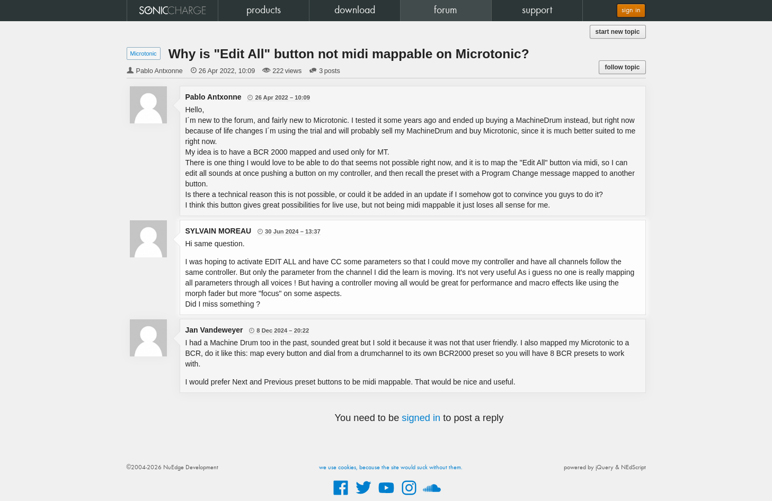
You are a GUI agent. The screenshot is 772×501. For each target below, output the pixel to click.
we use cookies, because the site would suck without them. (391, 467)
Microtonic (143, 53)
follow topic (622, 67)
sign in (631, 10)
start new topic (618, 31)
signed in (421, 418)
